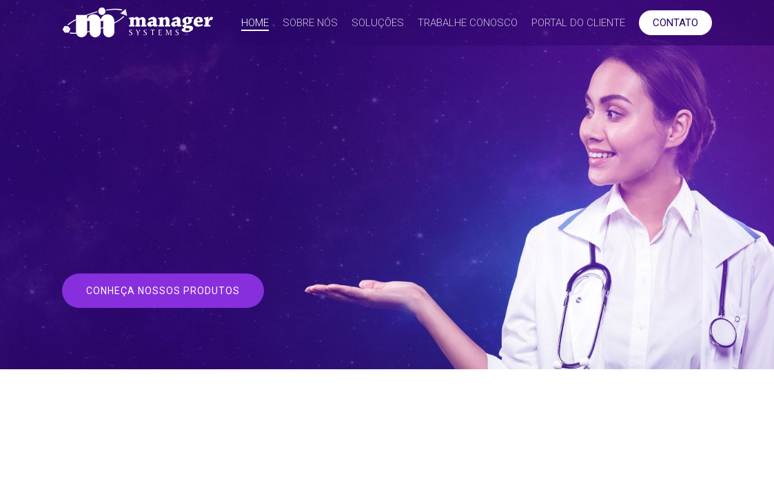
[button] (163, 290)
